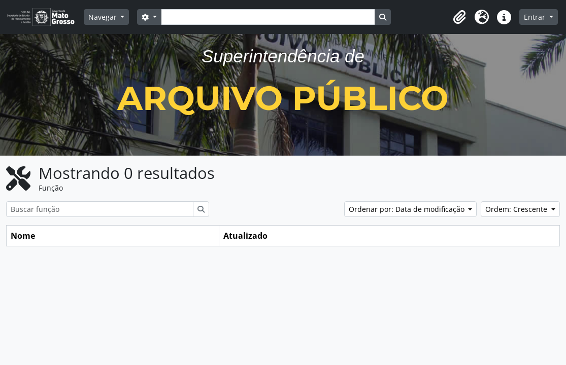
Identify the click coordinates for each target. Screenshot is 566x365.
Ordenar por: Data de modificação (408, 209)
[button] (459, 17)
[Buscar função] (99, 209)
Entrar (535, 17)
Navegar (103, 17)
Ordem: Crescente (517, 209)
